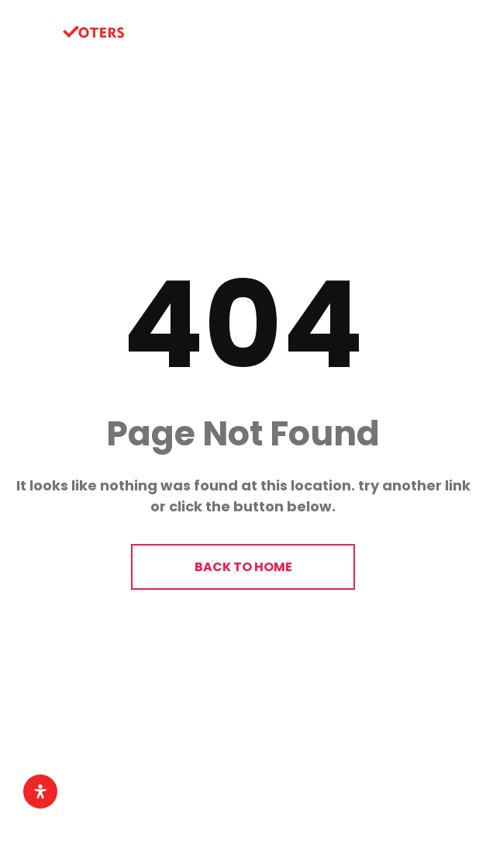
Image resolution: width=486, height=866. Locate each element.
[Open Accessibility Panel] (40, 791)
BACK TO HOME (243, 567)
